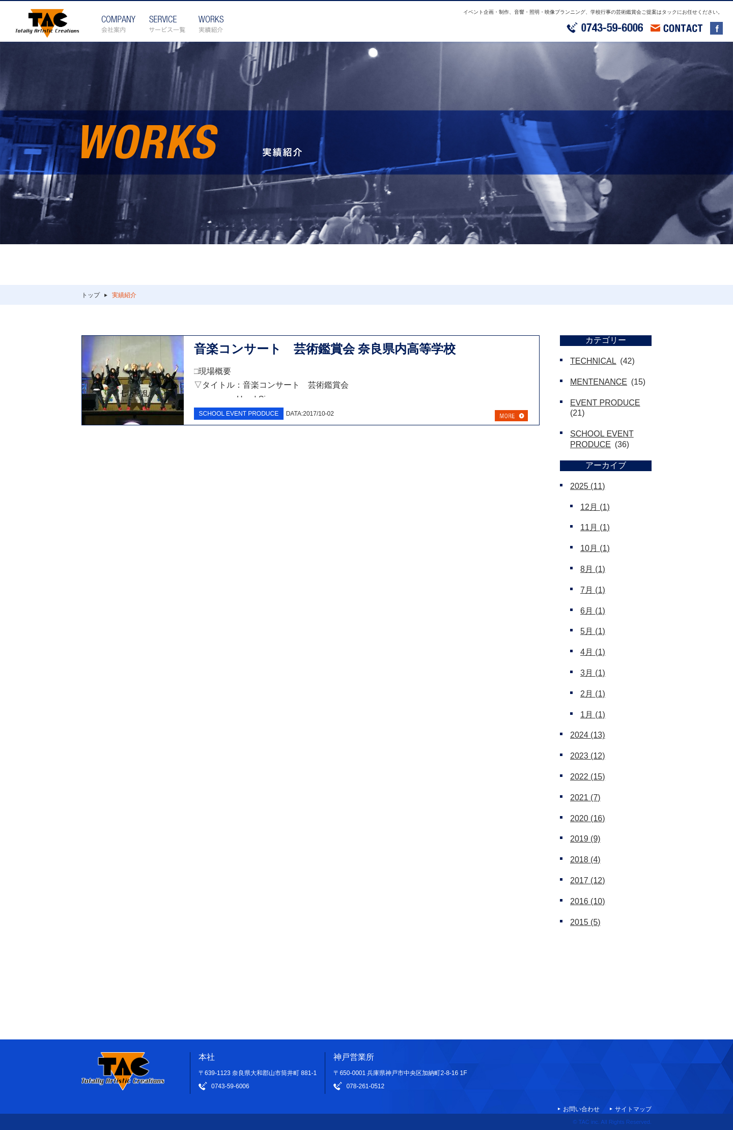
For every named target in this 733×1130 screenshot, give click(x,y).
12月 (595, 507)
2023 (587, 755)
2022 (587, 776)
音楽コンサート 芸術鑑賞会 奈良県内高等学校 (325, 349)
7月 (592, 590)
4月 (592, 652)
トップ (90, 295)
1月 (592, 714)
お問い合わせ (581, 1109)
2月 (592, 693)
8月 (592, 569)
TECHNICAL (593, 361)
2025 (587, 486)
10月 (595, 548)
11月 (595, 527)
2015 (585, 922)
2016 (587, 901)
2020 (587, 818)
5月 (592, 631)
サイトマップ (633, 1109)
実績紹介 (124, 295)
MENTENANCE (598, 382)
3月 (592, 673)
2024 (587, 735)
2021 (585, 797)
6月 (592, 610)
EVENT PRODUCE (605, 402)
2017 (587, 880)
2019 (585, 838)
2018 (585, 859)
